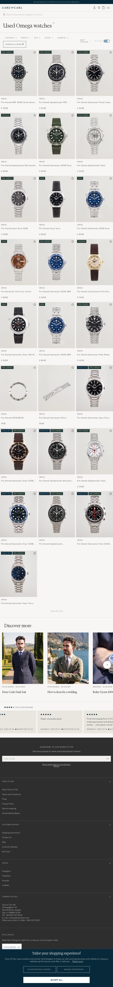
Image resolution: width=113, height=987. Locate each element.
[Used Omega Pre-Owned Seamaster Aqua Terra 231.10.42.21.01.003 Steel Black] (94, 388)
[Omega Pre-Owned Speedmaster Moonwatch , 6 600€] (18, 143)
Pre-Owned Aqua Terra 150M (14, 228)
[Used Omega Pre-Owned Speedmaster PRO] (56, 73)
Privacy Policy (8, 804)
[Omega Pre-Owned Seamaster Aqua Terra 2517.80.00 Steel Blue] (18, 579)
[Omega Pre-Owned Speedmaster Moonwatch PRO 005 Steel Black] (56, 458)
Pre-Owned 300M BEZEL (12, 418)
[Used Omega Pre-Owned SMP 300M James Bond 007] (18, 73)
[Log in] (94, 7)
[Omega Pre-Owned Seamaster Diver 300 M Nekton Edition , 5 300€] (18, 332)
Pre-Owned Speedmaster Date (91, 165)
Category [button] (11, 38)
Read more (77, 961)
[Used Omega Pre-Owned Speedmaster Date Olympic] (94, 451)
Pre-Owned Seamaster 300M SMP (55, 291)
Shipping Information (11, 833)
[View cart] (103, 7)
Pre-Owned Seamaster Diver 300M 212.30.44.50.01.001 (93, 544)
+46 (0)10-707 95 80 (14, 915)
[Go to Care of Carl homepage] (12, 8)
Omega (4, 99)
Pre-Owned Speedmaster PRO (53, 102)
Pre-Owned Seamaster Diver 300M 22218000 (17, 481)
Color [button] (49, 38)
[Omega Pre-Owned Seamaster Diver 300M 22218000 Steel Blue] (18, 519)
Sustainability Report (11, 813)
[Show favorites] (98, 7)
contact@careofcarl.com (19, 918)
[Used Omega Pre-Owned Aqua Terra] (56, 199)
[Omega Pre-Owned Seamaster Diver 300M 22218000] (18, 458)
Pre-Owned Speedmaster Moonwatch (18, 165)
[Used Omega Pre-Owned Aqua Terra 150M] (18, 199)
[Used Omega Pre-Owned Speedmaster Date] (94, 136)
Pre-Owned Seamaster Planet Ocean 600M (94, 102)
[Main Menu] (108, 8)
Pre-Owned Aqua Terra (49, 228)
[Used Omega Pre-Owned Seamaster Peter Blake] (94, 325)
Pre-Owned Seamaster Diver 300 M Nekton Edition (17, 354)
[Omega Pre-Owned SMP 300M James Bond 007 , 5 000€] (18, 80)
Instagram (6, 871)
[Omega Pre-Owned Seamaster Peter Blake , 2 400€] (94, 332)
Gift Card (6, 851)
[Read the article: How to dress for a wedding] (68, 664)
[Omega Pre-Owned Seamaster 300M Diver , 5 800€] (94, 206)
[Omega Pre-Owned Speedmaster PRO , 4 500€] (56, 80)
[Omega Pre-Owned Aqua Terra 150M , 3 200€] (18, 206)
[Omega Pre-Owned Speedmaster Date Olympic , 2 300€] (94, 458)
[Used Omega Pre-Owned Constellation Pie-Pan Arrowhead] (94, 262)
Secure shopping (9, 808)
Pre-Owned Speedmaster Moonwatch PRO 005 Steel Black (56, 481)
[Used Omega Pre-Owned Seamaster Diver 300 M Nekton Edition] (18, 325)
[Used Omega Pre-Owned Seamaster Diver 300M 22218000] (18, 451)
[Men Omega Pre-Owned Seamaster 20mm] (56, 388)
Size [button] (37, 38)
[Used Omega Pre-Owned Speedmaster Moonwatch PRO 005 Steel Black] (56, 451)
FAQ (4, 842)
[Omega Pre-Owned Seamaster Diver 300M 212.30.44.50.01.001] (94, 519)
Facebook (6, 876)
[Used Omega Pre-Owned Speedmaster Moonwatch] (18, 136)
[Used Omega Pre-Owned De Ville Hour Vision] (18, 262)
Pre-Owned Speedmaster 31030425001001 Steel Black (52, 544)
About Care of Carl (10, 789)
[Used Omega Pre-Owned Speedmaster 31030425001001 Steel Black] (56, 514)
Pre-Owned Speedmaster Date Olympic (91, 481)
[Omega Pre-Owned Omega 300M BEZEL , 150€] (18, 395)
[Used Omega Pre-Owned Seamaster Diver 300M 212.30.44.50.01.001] (94, 514)
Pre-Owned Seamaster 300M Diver (55, 165)
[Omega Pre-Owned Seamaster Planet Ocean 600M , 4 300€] (94, 80)
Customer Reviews (10, 847)
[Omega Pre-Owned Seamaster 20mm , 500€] (56, 395)
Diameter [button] (63, 38)
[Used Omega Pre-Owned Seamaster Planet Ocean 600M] (94, 73)
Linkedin (5, 885)
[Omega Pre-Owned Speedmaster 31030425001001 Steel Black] (56, 519)
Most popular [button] (85, 41)
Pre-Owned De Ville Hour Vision (16, 291)
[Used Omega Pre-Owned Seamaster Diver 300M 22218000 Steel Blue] (18, 514)
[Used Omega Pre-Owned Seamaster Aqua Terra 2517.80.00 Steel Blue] (18, 574)
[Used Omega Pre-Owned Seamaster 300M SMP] (56, 262)
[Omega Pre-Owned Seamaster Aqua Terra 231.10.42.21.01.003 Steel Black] (94, 395)
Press (4, 799)
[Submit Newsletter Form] (107, 759)
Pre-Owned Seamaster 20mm (53, 418)
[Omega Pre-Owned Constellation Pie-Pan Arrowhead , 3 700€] (94, 269)
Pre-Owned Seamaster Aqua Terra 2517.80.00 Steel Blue (17, 603)
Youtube (5, 880)
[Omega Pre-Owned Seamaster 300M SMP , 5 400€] (56, 269)
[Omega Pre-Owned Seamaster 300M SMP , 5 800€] (56, 332)
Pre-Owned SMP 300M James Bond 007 (17, 102)
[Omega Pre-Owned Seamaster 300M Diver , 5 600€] (56, 143)
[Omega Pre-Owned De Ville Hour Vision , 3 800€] (18, 269)
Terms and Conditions (11, 794)
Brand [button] (25, 38)
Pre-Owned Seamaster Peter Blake (93, 354)
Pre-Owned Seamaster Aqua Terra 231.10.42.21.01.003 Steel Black (93, 418)
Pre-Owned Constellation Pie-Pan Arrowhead (93, 291)
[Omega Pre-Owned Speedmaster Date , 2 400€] (94, 143)
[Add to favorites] (34, 53)
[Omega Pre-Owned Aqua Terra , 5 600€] (56, 206)
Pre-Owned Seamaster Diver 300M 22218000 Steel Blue (17, 544)
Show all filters (14, 44)
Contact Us (7, 837)
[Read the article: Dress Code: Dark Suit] (22, 664)
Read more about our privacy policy (56, 765)
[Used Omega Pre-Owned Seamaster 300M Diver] (56, 136)
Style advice (10, 947)
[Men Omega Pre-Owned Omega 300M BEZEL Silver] (18, 388)
